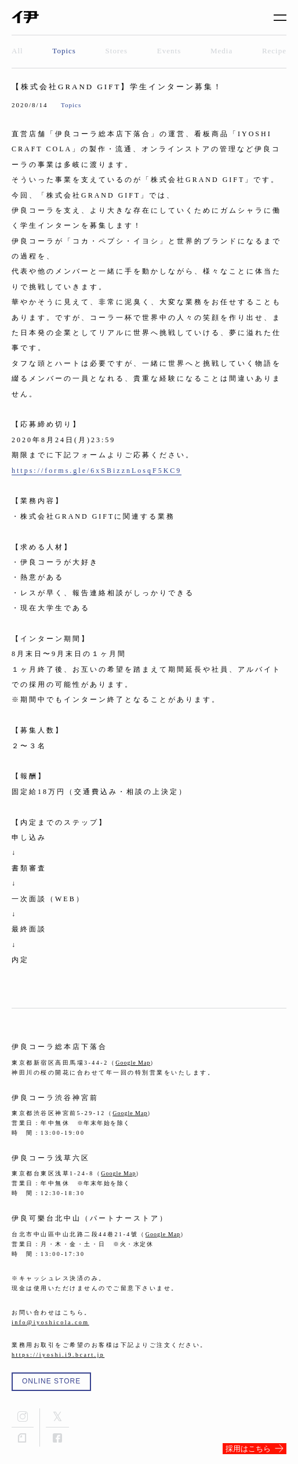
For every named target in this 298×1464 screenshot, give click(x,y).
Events (169, 50)
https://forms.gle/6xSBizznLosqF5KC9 (96, 471)
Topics (63, 50)
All (17, 50)
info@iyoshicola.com (50, 1322)
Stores (117, 50)
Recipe (274, 50)
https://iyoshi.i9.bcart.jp (58, 1355)
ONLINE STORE (51, 1381)
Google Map (132, 1062)
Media (221, 50)
